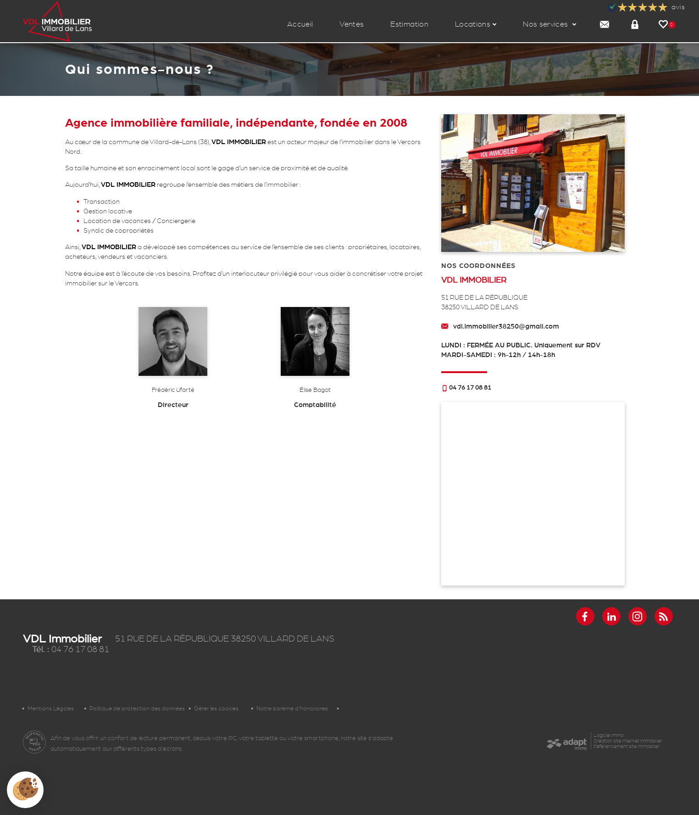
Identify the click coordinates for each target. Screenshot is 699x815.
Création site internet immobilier (628, 740)
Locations (475, 24)
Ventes (351, 24)
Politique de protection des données (137, 708)
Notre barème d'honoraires (294, 708)
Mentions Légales (51, 708)
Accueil (300, 24)
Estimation (409, 24)
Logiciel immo (608, 735)
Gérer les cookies (216, 708)
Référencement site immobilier (627, 746)
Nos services (549, 24)
